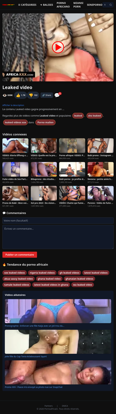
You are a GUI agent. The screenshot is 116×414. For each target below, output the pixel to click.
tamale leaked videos (16, 284)
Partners (49, 405)
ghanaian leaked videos (79, 278)
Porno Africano (63, 4)
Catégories (27, 4)
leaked (78, 115)
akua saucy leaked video (18, 278)
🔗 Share (46, 95)
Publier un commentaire (19, 254)
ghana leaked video (49, 278)
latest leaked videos (96, 272)
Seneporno (94, 4)
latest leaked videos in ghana (51, 284)
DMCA (65, 405)
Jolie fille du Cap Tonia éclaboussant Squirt (26, 356)
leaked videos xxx (15, 122)
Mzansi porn (78, 4)
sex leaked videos (14, 272)
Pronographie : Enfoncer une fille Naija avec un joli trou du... (34, 325)
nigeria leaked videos (42, 272)
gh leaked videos (69, 272)
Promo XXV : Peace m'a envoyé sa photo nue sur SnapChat (33, 387)
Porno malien (45, 122)
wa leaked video (82, 284)
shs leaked (94, 115)
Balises (46, 4)
